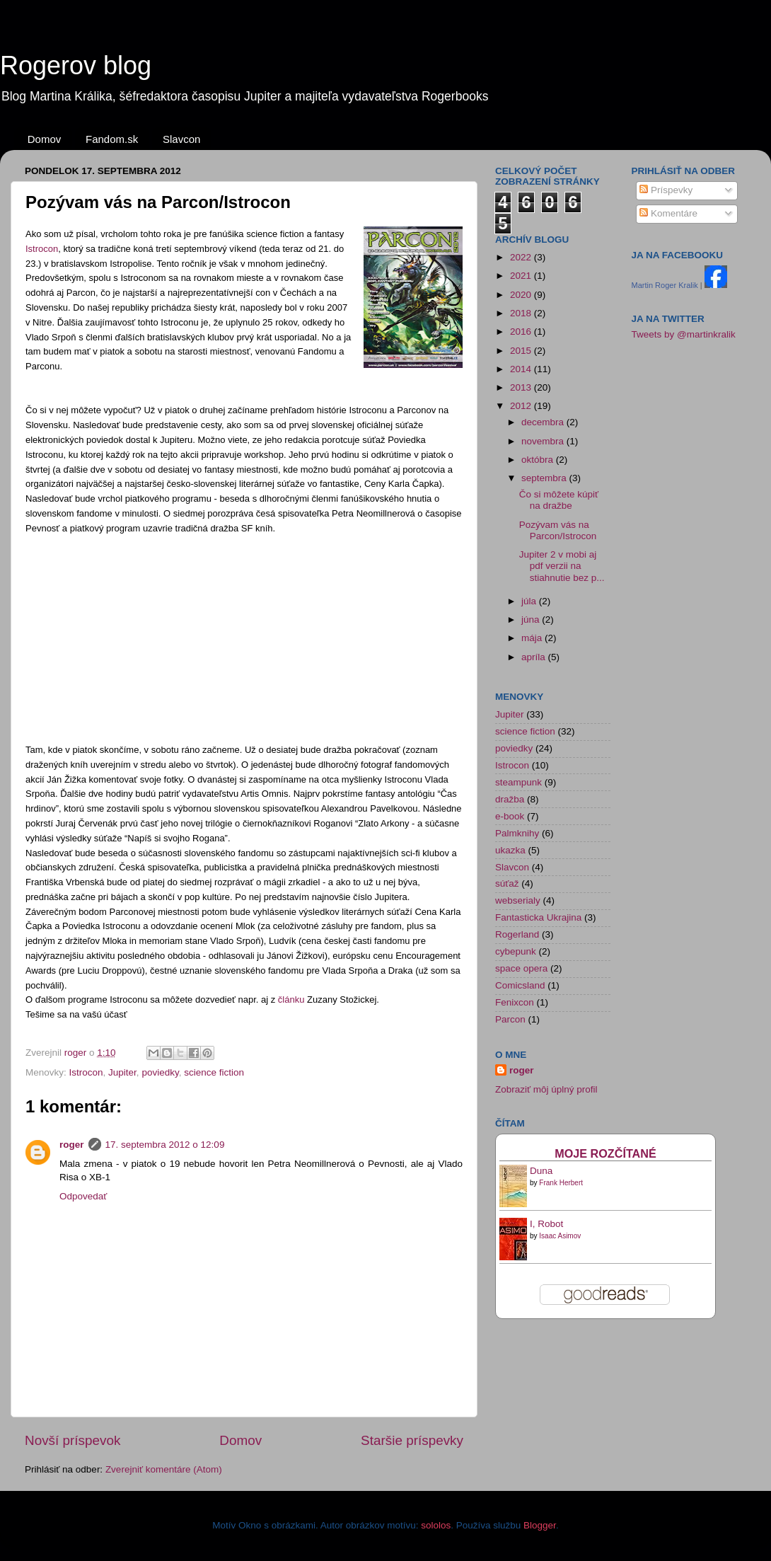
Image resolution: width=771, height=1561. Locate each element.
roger (71, 1144)
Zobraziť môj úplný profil (546, 1089)
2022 (522, 257)
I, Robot (546, 1224)
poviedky (159, 1072)
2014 (522, 369)
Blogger (539, 1525)
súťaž (507, 883)
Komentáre (668, 213)
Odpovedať (83, 1196)
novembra (544, 441)
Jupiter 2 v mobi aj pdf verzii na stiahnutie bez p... (562, 565)
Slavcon (181, 139)
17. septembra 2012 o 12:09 (165, 1144)
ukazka (510, 850)
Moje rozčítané (605, 1153)
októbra (538, 459)
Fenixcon (514, 1002)
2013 (522, 387)
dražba (509, 799)
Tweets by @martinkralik (684, 334)
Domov (45, 139)
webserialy (517, 900)
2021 (522, 275)
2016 (522, 331)
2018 (522, 313)
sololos (436, 1525)
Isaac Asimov (560, 1236)
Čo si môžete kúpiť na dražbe (558, 500)
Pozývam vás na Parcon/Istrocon (558, 530)
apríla (534, 657)
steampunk (518, 782)
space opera (521, 968)
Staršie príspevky (412, 1440)
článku (292, 999)
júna (531, 619)
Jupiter (122, 1072)
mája (533, 638)
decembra (544, 422)
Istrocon (41, 248)
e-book (509, 816)
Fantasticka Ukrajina (538, 917)
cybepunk (515, 951)
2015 (522, 350)
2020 (522, 294)
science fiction (214, 1072)
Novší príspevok (72, 1440)
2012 (522, 406)
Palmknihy (517, 833)
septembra (545, 478)
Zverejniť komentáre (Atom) (163, 1469)
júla (530, 601)
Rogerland (517, 934)
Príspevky (665, 190)
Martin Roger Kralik (665, 285)
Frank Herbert (561, 1183)
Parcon (510, 1019)
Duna (541, 1170)
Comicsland (520, 985)
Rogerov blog (75, 65)
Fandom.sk (112, 139)
